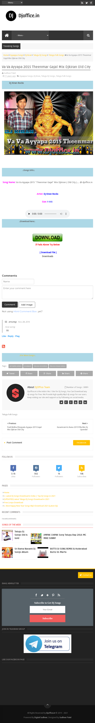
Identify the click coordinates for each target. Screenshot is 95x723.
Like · (4, 336)
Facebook (36, 595)
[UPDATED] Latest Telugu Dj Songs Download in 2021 (26, 499)
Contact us (86, 575)
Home (6, 492)
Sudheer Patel (65, 717)
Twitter (41, 595)
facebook (81, 443)
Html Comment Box (25, 311)
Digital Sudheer (41, 717)
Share (29, 373)
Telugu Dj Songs (48, 76)
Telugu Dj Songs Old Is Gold (21, 535)
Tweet (10, 373)
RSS (58, 595)
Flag (17, 336)
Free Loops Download (13, 502)
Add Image (27, 304)
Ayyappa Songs (26, 76)
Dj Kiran (37, 76)
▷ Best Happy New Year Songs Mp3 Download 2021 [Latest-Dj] (31, 506)
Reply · (11, 336)
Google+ (47, 595)
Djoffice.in (50, 713)
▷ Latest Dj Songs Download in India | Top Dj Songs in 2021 (29, 496)
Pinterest (53, 595)
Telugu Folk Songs (63, 76)
